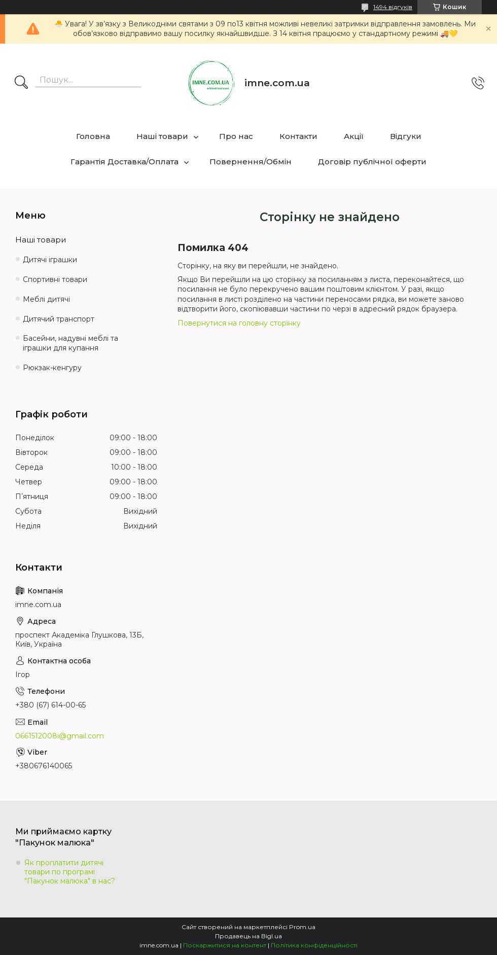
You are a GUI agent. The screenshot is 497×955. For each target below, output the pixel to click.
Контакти (298, 136)
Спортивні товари (55, 279)
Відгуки (405, 136)
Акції (354, 136)
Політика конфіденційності (314, 945)
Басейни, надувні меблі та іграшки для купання (70, 343)
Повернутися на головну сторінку (239, 323)
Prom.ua (302, 927)
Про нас (236, 136)
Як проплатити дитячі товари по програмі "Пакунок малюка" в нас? (69, 872)
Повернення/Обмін (250, 161)
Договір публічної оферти (372, 161)
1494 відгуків (392, 7)
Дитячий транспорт (58, 319)
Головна (93, 136)
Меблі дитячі (46, 299)
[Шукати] (21, 83)
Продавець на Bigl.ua (248, 936)
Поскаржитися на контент (224, 945)
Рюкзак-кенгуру (52, 367)
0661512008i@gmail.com (59, 735)
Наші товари (162, 136)
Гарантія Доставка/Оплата (124, 161)
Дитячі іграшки (50, 259)
